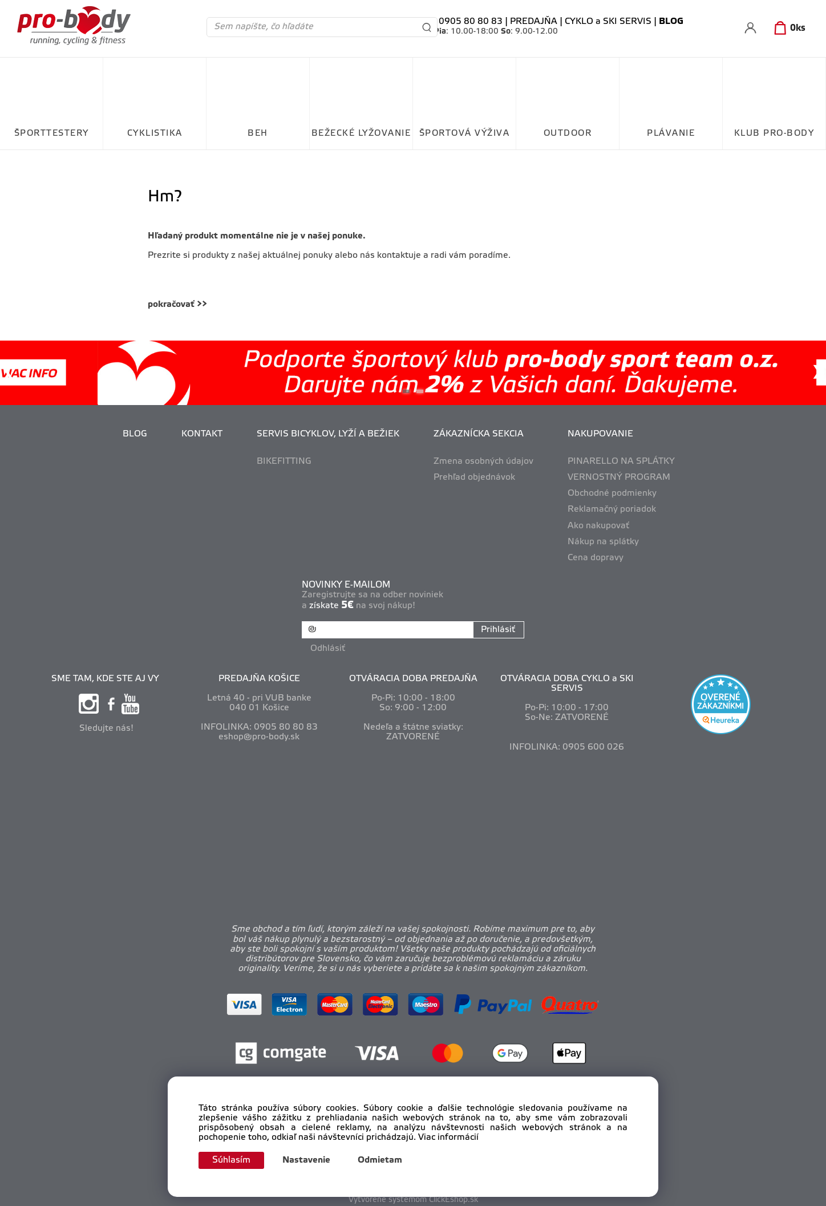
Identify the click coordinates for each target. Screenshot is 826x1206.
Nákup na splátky (603, 542)
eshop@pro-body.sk (258, 733)
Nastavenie (313, 1160)
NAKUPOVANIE (600, 434)
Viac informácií (448, 1136)
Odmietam (386, 1160)
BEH (258, 133)
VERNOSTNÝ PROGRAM (619, 477)
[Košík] (787, 28)
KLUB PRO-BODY (774, 133)
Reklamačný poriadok (612, 509)
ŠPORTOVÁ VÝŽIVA (464, 133)
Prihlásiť (496, 630)
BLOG (135, 434)
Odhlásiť (330, 645)
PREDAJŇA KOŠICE (259, 674)
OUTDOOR (568, 133)
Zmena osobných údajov (483, 462)
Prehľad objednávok (474, 477)
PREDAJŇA (533, 22)
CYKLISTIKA (155, 133)
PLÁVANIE (671, 133)
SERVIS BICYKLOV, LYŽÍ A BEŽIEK (328, 434)
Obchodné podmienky (612, 493)
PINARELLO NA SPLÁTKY (621, 462)
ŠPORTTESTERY (51, 133)
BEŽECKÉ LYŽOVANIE (361, 133)
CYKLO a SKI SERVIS (608, 22)
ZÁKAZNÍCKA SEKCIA (479, 434)
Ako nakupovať (598, 526)
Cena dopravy (595, 558)
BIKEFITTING (284, 462)
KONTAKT (201, 434)
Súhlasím (234, 1160)
